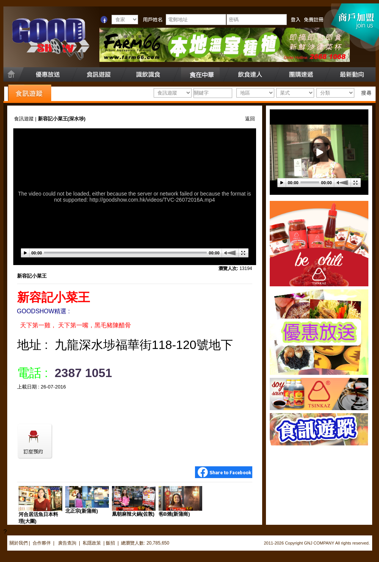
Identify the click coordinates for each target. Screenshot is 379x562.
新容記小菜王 (32, 276)
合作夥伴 (42, 543)
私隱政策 (92, 543)
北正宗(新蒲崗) (81, 511)
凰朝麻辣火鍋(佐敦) (133, 514)
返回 (250, 119)
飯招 (110, 543)
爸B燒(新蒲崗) (174, 514)
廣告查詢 (67, 543)
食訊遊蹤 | (26, 119)
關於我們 (18, 543)
